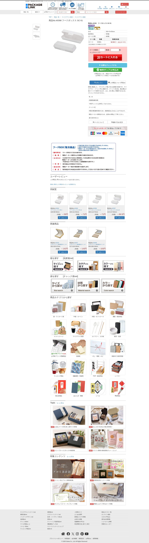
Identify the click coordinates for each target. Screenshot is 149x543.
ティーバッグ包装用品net (54, 521)
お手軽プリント (49, 12)
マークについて (99, 122)
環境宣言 (81, 538)
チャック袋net (24, 521)
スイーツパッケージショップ (55, 526)
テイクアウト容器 (67, 17)
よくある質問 (78, 514)
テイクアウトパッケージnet (28, 512)
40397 (114, 208)
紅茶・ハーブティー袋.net (54, 517)
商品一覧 (26, 12)
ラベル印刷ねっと (25, 524)
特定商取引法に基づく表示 (81, 524)
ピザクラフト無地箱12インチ (77, 244)
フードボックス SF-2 (56, 210)
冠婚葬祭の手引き (79, 521)
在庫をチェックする (108, 65)
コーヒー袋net (24, 526)
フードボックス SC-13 (113, 210)
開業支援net (23, 514)
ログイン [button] (125, 4)
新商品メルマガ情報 (80, 517)
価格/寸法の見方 (118, 122)
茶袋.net (49, 519)
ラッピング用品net (25, 528)
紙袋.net (49, 528)
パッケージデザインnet (26, 517)
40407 (76, 242)
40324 (57, 242)
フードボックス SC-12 (94, 210)
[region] (88, 17)
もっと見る (60, 403)
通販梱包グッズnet (52, 524)
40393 (76, 208)
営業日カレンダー (106, 524)
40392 (57, 208)
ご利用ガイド (78, 512)
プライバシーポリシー (56, 538)
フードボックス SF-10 (75, 210)
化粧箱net (23, 519)
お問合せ (88, 538)
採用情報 (95, 538)
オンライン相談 (106, 514)
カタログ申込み (106, 517)
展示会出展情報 (106, 519)
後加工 (37, 12)
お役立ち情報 (78, 519)
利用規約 (67, 538)
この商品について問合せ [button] (117, 82)
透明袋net (50, 512)
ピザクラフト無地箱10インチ (59, 244)
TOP (50, 17)
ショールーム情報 (106, 521)
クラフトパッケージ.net (54, 514)
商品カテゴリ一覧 (106, 512)
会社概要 (74, 538)
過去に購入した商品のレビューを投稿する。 (63, 184)
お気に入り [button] (99, 82)
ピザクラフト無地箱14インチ (96, 244)
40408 (95, 242)
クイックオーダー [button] (120, 12)
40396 (95, 208)
